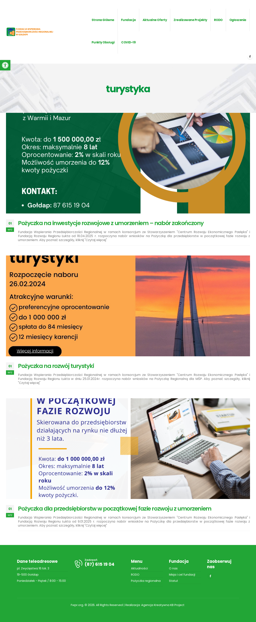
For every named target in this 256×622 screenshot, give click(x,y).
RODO (135, 575)
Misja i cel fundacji (182, 575)
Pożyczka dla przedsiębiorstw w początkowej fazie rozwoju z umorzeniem (114, 509)
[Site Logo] (35, 32)
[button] (5, 65)
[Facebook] (250, 56)
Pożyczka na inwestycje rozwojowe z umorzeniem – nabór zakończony (111, 223)
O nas (173, 568)
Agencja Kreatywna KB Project (163, 605)
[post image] (128, 163)
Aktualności (139, 568)
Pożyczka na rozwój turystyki (56, 366)
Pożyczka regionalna (146, 581)
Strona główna (103, 20)
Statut (173, 581)
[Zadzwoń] (99, 564)
